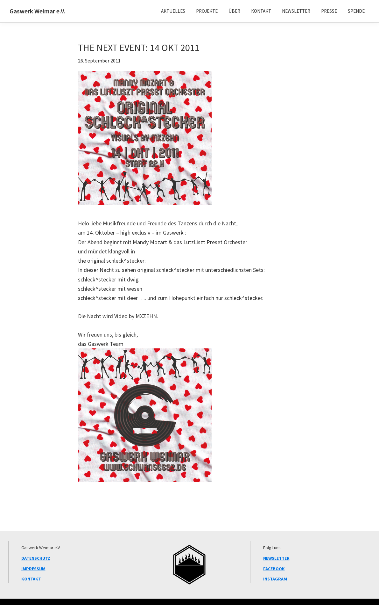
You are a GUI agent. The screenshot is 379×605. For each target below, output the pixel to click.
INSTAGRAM (275, 579)
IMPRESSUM (33, 569)
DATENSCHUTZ (35, 558)
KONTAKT (31, 579)
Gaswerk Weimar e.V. (38, 11)
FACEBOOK (274, 569)
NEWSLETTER (276, 558)
